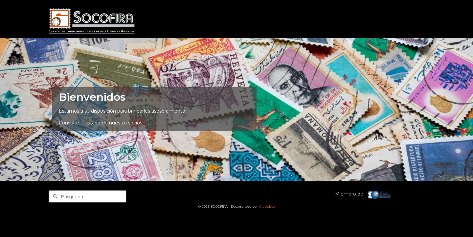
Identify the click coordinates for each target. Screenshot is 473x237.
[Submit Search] (54, 196)
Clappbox (267, 206)
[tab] (231, 186)
